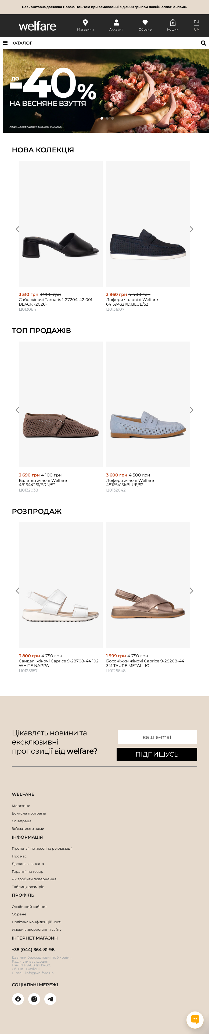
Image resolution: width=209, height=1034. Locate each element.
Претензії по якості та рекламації (42, 848)
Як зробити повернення (34, 879)
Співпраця (21, 821)
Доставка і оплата (28, 863)
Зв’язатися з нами (28, 828)
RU (196, 21)
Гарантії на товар (27, 871)
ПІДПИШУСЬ (157, 754)
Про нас (19, 856)
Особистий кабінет (29, 906)
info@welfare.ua (39, 973)
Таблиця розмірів (28, 887)
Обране (19, 914)
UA (196, 29)
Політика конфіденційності (37, 922)
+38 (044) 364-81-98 (33, 949)
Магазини (21, 806)
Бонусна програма (29, 813)
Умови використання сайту (37, 929)
